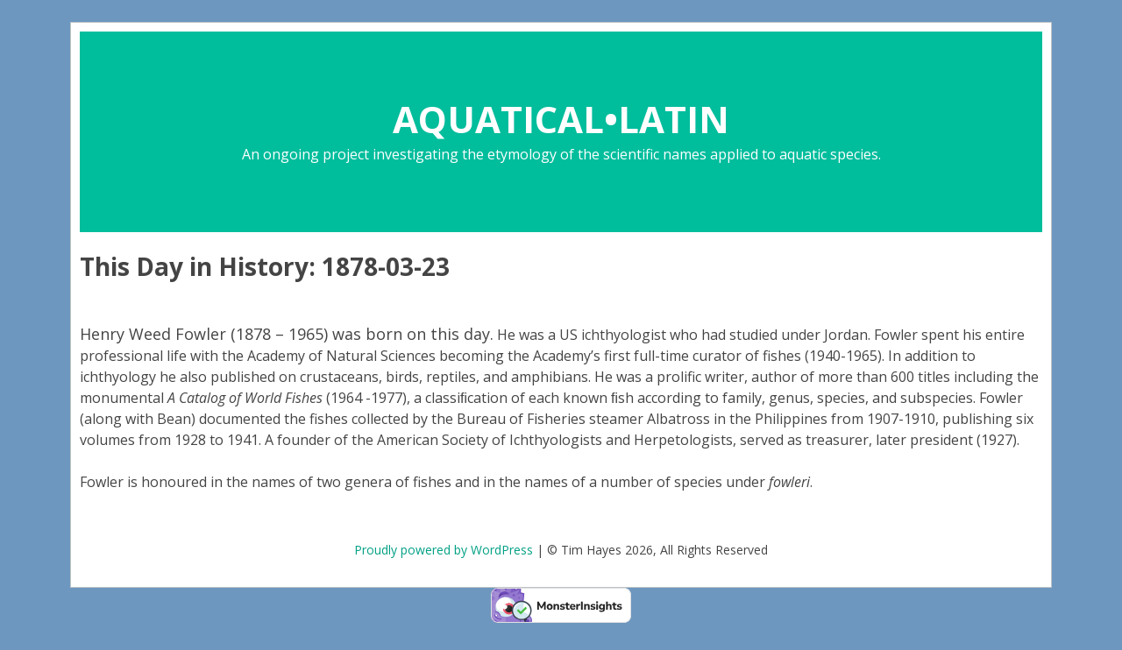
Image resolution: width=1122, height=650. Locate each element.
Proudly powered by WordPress (443, 549)
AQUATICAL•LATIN (561, 119)
